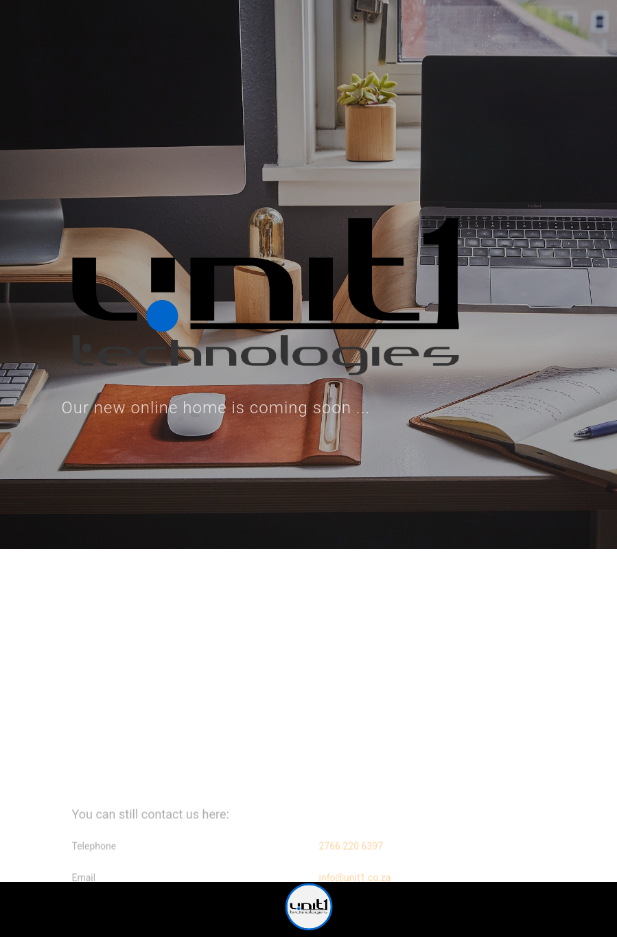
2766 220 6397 (351, 853)
